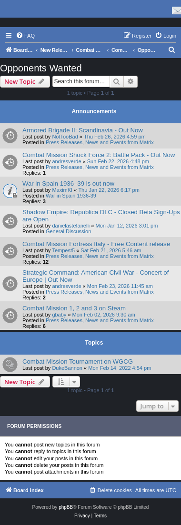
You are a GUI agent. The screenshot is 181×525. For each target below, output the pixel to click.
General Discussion (68, 231)
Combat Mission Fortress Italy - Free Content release (96, 244)
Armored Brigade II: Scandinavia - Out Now (82, 130)
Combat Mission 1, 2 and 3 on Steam (74, 308)
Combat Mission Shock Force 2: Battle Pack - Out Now (98, 154)
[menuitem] (25, 35)
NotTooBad (65, 136)
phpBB (66, 507)
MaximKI (62, 190)
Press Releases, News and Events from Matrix (100, 142)
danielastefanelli (71, 225)
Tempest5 (63, 250)
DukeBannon (67, 368)
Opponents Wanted (41, 68)
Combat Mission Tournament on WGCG (77, 361)
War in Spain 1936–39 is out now (68, 183)
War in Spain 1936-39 (71, 195)
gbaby (59, 314)
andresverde (66, 161)
